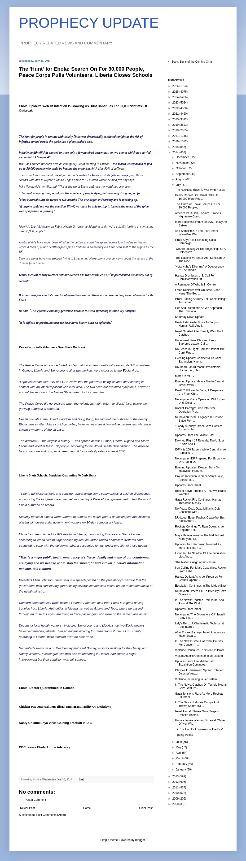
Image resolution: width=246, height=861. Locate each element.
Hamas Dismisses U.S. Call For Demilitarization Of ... (195, 277)
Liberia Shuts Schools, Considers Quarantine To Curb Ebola (57, 475)
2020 (176, 119)
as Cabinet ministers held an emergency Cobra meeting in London (68, 164)
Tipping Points (184, 734)
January (181, 769)
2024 (176, 97)
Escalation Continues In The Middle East (200, 585)
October (181, 168)
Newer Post (27, 808)
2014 (176, 152)
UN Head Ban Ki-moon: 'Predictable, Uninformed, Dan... (198, 368)
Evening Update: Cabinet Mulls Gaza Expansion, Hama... (198, 359)
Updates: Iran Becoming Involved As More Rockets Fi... (198, 546)
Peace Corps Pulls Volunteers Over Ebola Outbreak (52, 347)
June (179, 742)
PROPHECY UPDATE (89, 23)
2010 (176, 793)
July (179, 184)
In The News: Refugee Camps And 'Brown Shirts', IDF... (197, 704)
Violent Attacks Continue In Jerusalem (199, 656)
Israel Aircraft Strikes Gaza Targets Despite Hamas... (197, 713)
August (180, 179)
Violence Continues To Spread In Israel (199, 650)
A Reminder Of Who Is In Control (195, 284)
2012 (176, 781)
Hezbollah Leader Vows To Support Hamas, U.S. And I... (197, 324)
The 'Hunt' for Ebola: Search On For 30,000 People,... (197, 206)
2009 (176, 798)
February (182, 764)
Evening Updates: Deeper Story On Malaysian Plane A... (197, 469)
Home (87, 808)
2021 (176, 113)
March (180, 758)
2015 (176, 147)
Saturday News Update (189, 317)
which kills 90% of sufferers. (107, 169)
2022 (176, 108)
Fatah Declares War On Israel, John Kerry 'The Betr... (197, 291)
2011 (176, 787)
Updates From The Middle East (194, 435)
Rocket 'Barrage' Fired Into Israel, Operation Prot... (196, 410)
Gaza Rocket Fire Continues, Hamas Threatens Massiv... (198, 501)
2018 (176, 130)
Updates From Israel (188, 485)
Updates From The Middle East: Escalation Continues (195, 663)
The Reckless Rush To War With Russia (200, 189)
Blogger (140, 840)
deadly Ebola (72, 137)
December (183, 157)
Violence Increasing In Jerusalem (196, 679)
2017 (176, 136)
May (179, 747)
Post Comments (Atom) (51, 815)
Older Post (146, 808)
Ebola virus (130, 370)
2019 (176, 124)
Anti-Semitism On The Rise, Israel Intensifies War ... (196, 232)
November (183, 162)
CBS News (69, 382)
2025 (176, 91)
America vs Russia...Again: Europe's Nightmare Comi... (198, 215)
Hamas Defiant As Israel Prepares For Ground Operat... (199, 578)
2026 (176, 86)
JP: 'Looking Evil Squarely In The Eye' (199, 729)
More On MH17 (184, 376)
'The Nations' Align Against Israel (195, 562)
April (179, 752)
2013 (176, 776)
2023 (176, 102)
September (183, 174)
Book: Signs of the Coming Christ (192, 61)
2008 (176, 804)
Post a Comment (35, 799)
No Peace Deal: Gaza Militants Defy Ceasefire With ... (197, 510)
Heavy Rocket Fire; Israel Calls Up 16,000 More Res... (196, 197)
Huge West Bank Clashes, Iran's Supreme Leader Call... (195, 342)
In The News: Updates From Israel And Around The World (199, 601)
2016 (176, 141)
